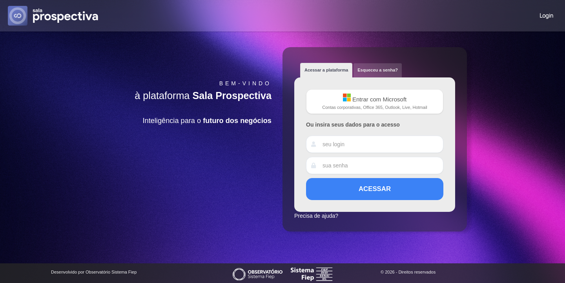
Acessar (375, 189)
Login (546, 15)
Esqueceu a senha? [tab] (377, 70)
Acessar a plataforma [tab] (326, 70)
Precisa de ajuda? (316, 216)
